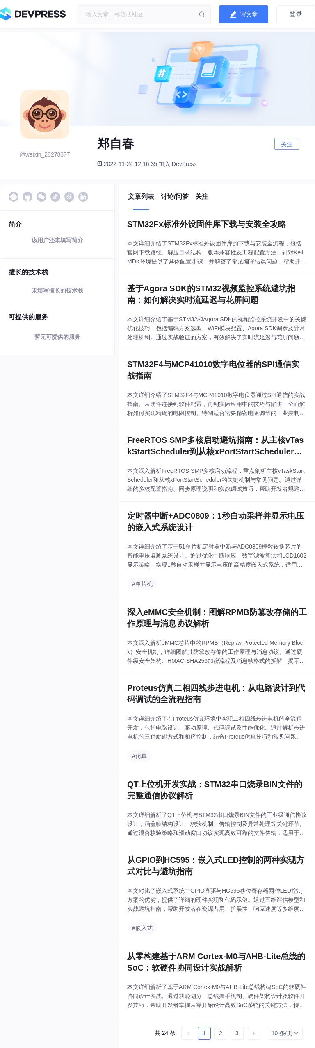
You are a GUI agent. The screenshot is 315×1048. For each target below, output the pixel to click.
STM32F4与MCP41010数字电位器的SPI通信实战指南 (213, 370)
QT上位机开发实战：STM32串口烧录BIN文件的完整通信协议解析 (214, 790)
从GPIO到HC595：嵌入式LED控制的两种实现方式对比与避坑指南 (215, 865)
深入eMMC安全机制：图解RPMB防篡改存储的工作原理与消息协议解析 (217, 618)
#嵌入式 (142, 928)
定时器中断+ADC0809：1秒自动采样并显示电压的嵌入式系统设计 (215, 521)
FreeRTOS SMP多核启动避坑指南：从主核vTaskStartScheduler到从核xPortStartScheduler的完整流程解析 (215, 446)
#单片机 (142, 584)
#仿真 (139, 756)
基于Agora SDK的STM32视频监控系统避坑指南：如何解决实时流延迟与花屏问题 (211, 294)
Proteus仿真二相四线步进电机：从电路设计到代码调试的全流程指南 (216, 693)
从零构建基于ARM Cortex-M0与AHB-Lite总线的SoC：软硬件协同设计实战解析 (216, 962)
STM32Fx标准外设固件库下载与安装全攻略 (206, 224)
